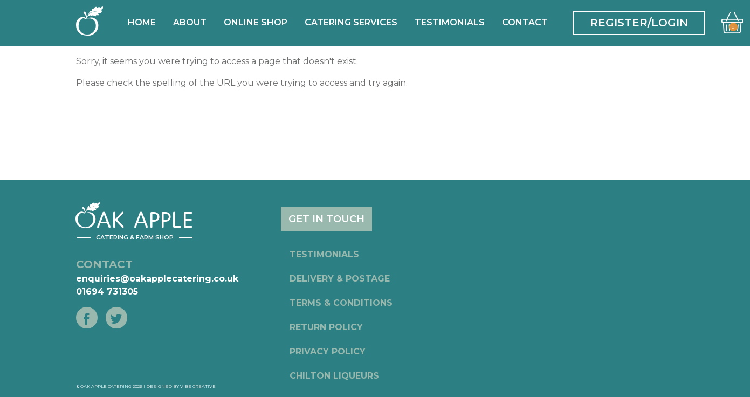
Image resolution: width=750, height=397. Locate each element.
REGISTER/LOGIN (639, 22)
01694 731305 (107, 291)
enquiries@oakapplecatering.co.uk (157, 278)
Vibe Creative (198, 386)
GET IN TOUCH (326, 219)
